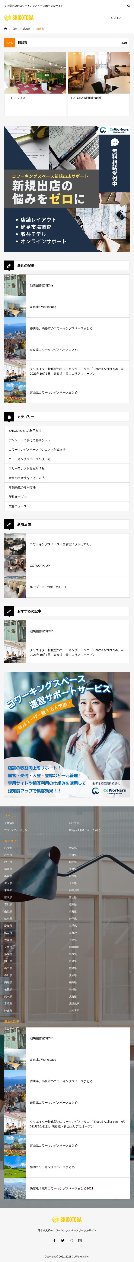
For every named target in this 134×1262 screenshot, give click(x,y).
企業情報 (9, 823)
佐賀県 (8, 989)
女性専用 (74, 1010)
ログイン (116, 17)
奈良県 (8, 946)
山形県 (73, 862)
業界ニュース (18, 506)
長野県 (73, 911)
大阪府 (8, 939)
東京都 (8, 890)
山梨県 (8, 911)
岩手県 (8, 854)
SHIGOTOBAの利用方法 (25, 430)
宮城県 (73, 854)
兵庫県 (73, 939)
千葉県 (73, 883)
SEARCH (128, 5)
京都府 (73, 932)
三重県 (73, 925)
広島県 (73, 961)
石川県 (8, 904)
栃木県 (8, 876)
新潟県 (8, 897)
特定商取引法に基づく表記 (84, 830)
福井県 (73, 904)
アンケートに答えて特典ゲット (30, 440)
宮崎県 (8, 1003)
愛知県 (8, 925)
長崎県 (73, 989)
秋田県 (8, 862)
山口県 (8, 968)
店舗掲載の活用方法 (22, 487)
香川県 (8, 975)
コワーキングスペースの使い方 (30, 459)
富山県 (73, 897)
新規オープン (18, 496)
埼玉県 (8, 883)
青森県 (73, 847)
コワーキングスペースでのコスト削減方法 (37, 449)
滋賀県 (8, 932)
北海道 (8, 847)
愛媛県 (73, 975)
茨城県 (73, 869)
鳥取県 (8, 954)
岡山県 (8, 961)
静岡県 (73, 918)
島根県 (73, 954)
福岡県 (73, 982)
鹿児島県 (74, 1003)
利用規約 (74, 823)
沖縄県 (8, 1010)
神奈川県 (74, 890)
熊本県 (8, 996)
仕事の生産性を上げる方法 (27, 478)
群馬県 (73, 876)
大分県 (73, 996)
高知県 (8, 982)
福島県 (8, 869)
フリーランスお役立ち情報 (27, 468)
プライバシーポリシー (17, 830)
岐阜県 (8, 918)
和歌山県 (74, 946)
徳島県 (73, 968)
